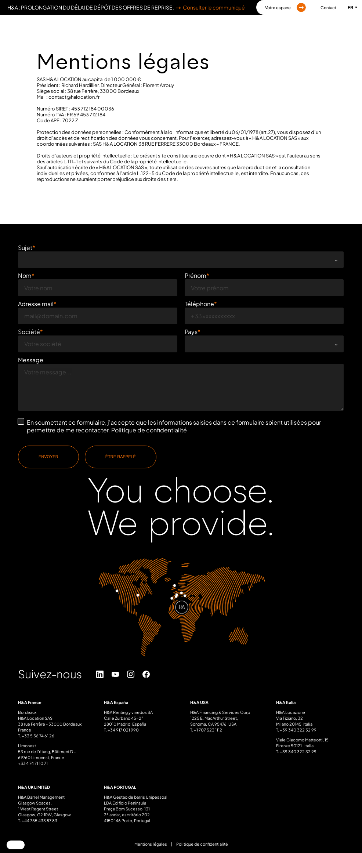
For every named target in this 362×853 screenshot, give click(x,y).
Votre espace (285, 7)
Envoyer (48, 456)
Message (30, 359)
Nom (25, 275)
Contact (328, 7)
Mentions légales (150, 843)
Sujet (25, 247)
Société (29, 331)
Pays (191, 331)
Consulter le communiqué (210, 7)
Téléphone (199, 303)
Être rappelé (120, 456)
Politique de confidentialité (149, 429)
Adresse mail (36, 303)
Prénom (195, 275)
